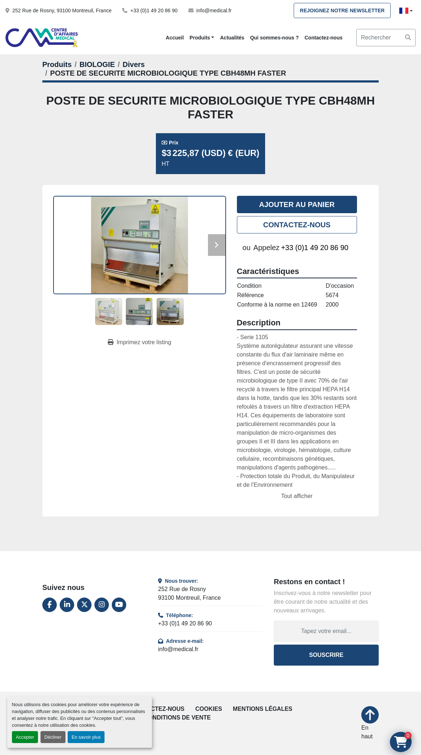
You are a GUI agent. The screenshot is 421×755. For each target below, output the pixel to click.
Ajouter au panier (297, 204)
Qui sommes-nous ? (274, 38)
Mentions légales (262, 709)
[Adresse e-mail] (326, 631)
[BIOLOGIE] (97, 64)
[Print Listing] (139, 342)
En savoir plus (86, 737)
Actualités (232, 38)
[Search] (386, 37)
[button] (202, 37)
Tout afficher (296, 496)
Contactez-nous (324, 38)
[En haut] (370, 723)
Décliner (52, 737)
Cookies (208, 709)
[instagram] (101, 605)
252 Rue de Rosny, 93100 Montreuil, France (61, 10)
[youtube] (119, 605)
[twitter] (84, 605)
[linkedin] (67, 605)
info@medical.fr (213, 10)
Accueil (175, 38)
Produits (200, 38)
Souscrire (326, 655)
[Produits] (57, 64)
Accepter (25, 737)
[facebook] (49, 605)
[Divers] (134, 64)
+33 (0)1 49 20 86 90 (153, 10)
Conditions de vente (177, 717)
